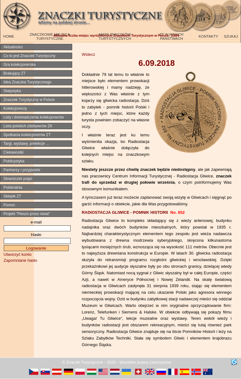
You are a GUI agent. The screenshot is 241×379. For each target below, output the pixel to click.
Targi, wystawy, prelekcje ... (26, 143)
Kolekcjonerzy (15, 108)
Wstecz (88, 54)
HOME (8, 36)
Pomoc (9, 205)
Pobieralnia (12, 187)
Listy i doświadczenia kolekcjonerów (33, 117)
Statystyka (12, 91)
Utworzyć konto (18, 254)
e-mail (35, 222)
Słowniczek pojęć (17, 178)
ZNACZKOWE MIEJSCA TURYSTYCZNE (49, 36)
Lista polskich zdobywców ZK (27, 126)
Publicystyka (13, 161)
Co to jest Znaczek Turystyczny (29, 56)
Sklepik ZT (12, 196)
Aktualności (13, 47)
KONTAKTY (208, 36)
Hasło (36, 234)
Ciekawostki (13, 152)
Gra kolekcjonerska (19, 64)
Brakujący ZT (14, 73)
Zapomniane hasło (20, 260)
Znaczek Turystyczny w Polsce (29, 99)
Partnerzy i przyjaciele (21, 170)
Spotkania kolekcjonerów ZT (27, 135)
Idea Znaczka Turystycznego (27, 82)
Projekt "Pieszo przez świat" (26, 214)
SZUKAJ (231, 36)
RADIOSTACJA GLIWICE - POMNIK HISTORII (133, 212)
